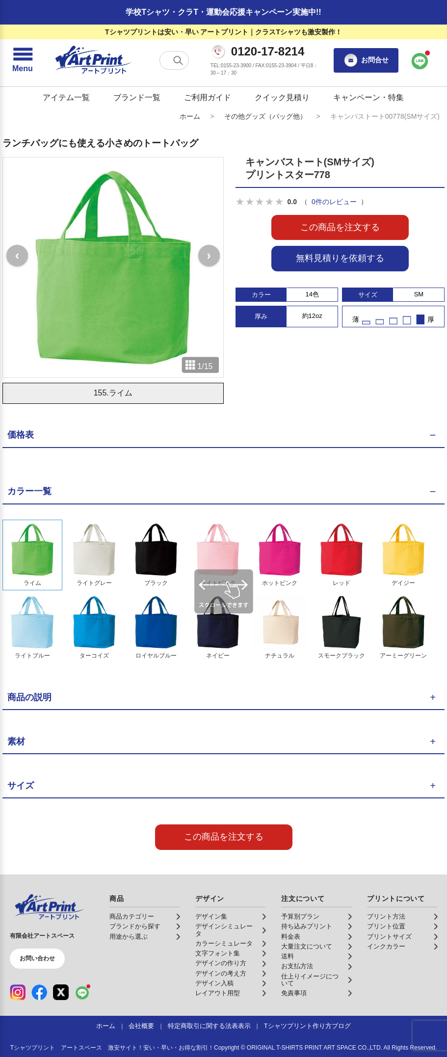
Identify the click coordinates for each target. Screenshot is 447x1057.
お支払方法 (297, 966)
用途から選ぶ (128, 936)
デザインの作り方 (220, 963)
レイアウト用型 (217, 993)
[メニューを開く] (22, 60)
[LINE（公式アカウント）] (82, 992)
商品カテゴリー (131, 916)
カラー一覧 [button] (29, 491)
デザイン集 (211, 916)
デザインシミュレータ (224, 930)
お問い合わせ (37, 958)
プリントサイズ (389, 936)
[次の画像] (209, 255)
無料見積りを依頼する (340, 258)
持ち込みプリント (306, 926)
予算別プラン (300, 916)
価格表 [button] (20, 435)
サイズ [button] (20, 786)
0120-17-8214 (267, 51)
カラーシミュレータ (224, 943)
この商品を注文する (340, 227)
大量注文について (306, 946)
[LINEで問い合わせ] (420, 60)
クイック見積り (282, 97)
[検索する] (178, 60)
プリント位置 (386, 926)
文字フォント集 (217, 953)
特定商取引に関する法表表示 (209, 1026)
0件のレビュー (334, 202)
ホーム (190, 116)
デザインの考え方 (220, 973)
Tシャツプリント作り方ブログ (307, 1026)
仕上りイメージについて (310, 980)
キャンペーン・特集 (368, 97)
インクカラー (386, 946)
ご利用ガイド (207, 97)
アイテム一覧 (66, 97)
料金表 (290, 936)
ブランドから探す (134, 926)
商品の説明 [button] (29, 697)
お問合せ (366, 60)
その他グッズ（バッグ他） (265, 116)
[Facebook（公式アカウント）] (39, 992)
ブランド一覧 (136, 97)
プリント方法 (386, 916)
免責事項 (294, 993)
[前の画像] (17, 255)
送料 (287, 956)
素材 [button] (16, 741)
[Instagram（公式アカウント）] (18, 992)
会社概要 (141, 1026)
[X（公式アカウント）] (61, 992)
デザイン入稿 (214, 983)
